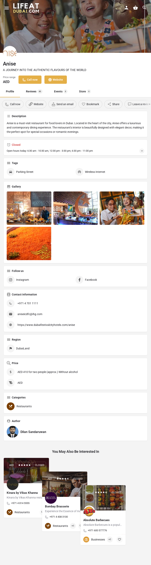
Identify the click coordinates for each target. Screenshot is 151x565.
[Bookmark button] (43, 512)
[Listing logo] (10, 53)
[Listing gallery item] (29, 208)
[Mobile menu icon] (6, 8)
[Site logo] (26, 8)
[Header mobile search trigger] (144, 7)
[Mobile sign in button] (126, 7)
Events (60, 91)
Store (85, 91)
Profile (10, 91)
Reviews (34, 91)
